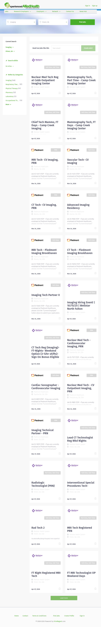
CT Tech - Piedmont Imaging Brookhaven (80, 251)
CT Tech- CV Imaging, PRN (44, 206)
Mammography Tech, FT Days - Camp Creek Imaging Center (81, 125)
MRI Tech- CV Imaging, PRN (44, 161)
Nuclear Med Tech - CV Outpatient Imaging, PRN (80, 388)
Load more (64, 598)
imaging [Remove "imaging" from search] (9, 47)
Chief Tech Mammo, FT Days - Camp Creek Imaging (44, 125)
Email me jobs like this (41, 48)
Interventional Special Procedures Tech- (80, 484)
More (7, 104)
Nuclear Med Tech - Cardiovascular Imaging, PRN (79, 343)
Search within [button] (13, 60)
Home (16, 616)
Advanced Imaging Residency (78, 206)
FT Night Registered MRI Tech (46, 574)
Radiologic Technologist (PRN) (43, 484)
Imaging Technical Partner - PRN (42, 432)
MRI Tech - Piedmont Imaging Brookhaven (44, 251)
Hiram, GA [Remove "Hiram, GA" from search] (9, 51)
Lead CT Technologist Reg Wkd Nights (80, 439)
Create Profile (69, 616)
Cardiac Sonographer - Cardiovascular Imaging (45, 386)
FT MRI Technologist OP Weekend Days (81, 574)
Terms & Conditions (39, 616)
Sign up (94, 6)
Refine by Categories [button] (15, 75)
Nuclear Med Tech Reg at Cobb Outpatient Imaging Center (44, 80)
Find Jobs (82, 22)
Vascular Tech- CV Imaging (78, 161)
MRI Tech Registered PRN (79, 529)
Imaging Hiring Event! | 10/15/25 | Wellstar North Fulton (81, 305)
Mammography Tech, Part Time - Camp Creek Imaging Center (81, 80)
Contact (25, 616)
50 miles (9, 66)
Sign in (87, 6)
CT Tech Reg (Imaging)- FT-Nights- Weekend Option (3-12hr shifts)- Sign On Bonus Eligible (45, 352)
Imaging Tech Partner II (45, 295)
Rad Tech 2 (38, 527)
